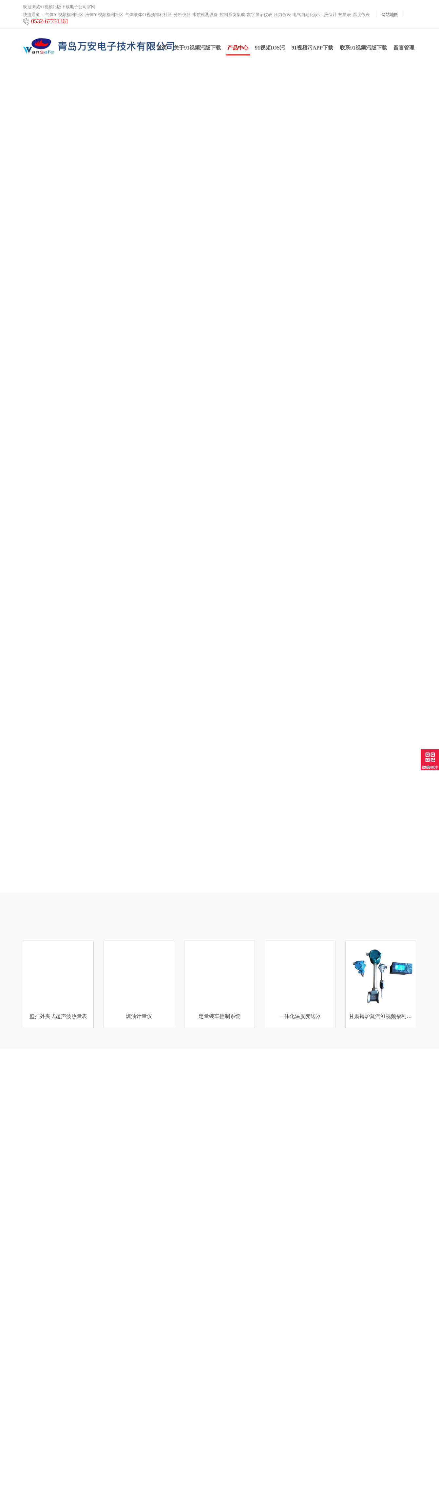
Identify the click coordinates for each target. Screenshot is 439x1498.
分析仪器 (182, 14)
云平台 (30, 1442)
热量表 (344, 14)
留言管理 (403, 49)
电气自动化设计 (307, 14)
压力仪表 (282, 14)
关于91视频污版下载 (197, 49)
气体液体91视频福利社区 (148, 14)
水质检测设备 (205, 14)
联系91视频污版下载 (363, 49)
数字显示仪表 (259, 14)
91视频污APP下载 (312, 49)
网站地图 (389, 14)
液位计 (330, 14)
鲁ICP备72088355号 (286, 1481)
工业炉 (30, 1450)
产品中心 (238, 52)
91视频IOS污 (270, 49)
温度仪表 (361, 14)
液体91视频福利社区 (104, 14)
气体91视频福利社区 (64, 14)
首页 (162, 49)
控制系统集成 (232, 14)
